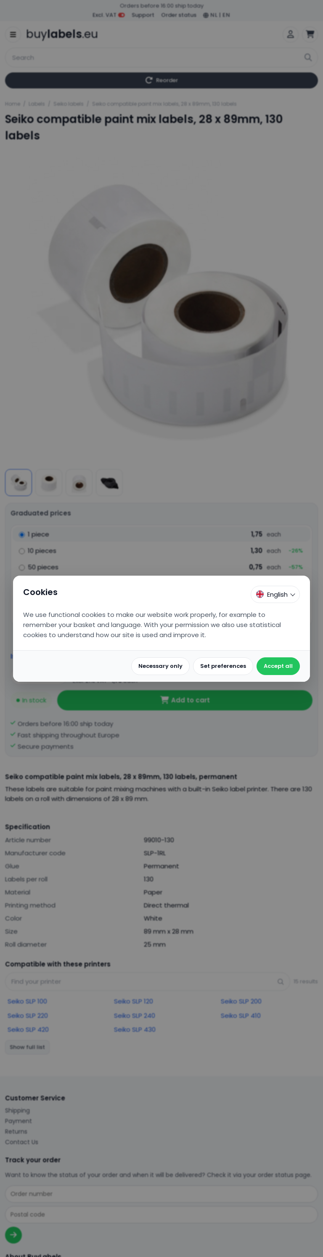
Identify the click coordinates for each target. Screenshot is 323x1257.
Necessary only (160, 666)
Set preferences (223, 666)
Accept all (278, 666)
